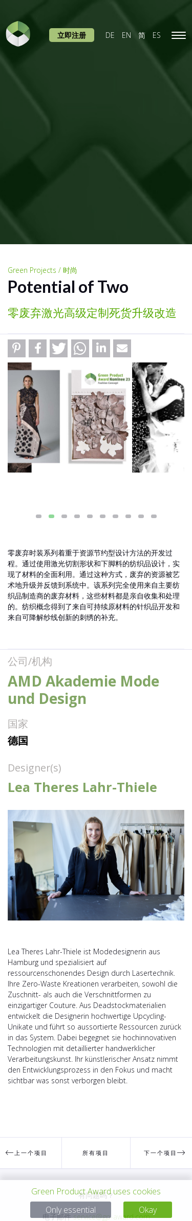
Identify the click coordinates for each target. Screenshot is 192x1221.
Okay (148, 1209)
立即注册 (71, 35)
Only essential (71, 1209)
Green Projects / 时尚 (42, 270)
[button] (17, 348)
